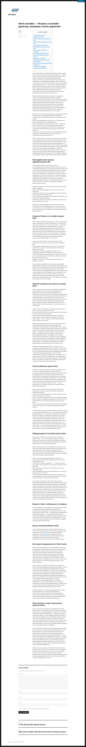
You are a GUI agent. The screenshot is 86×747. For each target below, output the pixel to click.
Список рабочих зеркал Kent (40, 45)
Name (20, 691)
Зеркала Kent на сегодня (39, 58)
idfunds (19, 34)
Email (20, 697)
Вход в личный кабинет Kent (40, 53)
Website (20, 702)
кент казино (47, 534)
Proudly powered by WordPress (18, 741)
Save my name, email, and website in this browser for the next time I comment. (34, 708)
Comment (21, 673)
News (19, 37)
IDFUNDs (12, 15)
